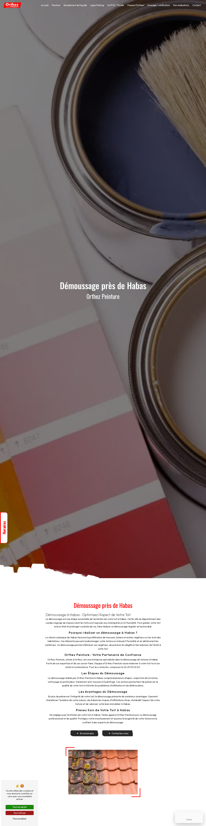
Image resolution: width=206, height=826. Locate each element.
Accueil (44, 5)
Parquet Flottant (135, 5)
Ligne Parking (97, 5)
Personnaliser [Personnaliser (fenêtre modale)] (20, 818)
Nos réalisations (181, 5)
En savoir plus (85, 728)
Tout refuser (19, 812)
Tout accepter (19, 806)
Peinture (56, 5)
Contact (196, 5)
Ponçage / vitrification (158, 5)
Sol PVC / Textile (115, 5)
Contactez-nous (118, 728)
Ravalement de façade (75, 5)
